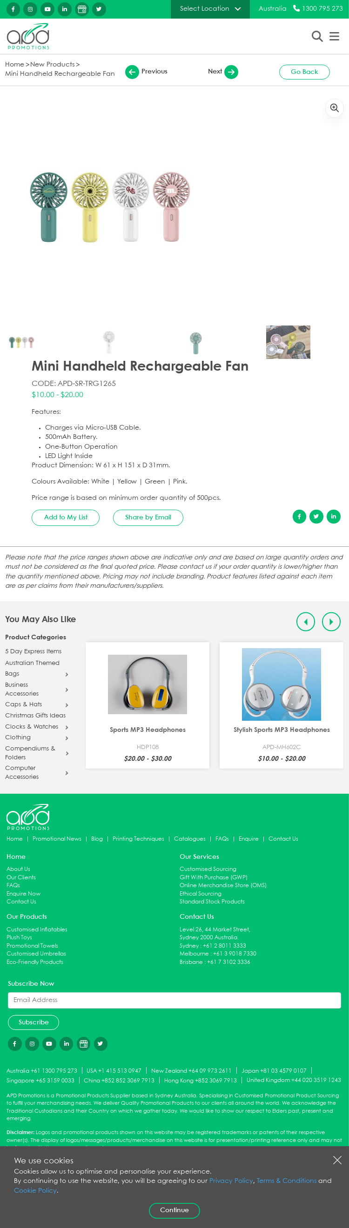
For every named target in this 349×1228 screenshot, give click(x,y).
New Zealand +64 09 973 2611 (191, 1071)
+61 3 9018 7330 (234, 953)
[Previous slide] (305, 621)
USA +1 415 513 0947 (114, 1071)
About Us (18, 869)
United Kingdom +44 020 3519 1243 (294, 1080)
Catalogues (190, 839)
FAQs (222, 839)
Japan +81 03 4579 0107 (274, 1071)
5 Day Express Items (33, 652)
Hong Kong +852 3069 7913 (200, 1080)
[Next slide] (331, 621)
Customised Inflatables (37, 929)
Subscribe (34, 1022)
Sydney (189, 946)
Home (14, 65)
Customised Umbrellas (36, 953)
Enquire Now (23, 893)
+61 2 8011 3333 (224, 946)
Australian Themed (32, 663)
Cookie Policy (35, 1191)
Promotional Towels (32, 946)
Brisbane (191, 962)
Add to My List (65, 517)
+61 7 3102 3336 (228, 962)
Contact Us (283, 839)
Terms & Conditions (286, 1181)
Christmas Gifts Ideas (35, 716)
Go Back (304, 72)
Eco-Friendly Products (35, 962)
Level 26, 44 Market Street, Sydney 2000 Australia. (215, 934)
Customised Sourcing (208, 869)
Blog (97, 839)
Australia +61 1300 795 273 (42, 1071)
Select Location (204, 9)
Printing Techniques (138, 839)
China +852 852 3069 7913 (119, 1080)
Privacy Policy (231, 1181)
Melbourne (194, 953)
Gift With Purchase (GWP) (214, 877)
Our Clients (21, 877)
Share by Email (148, 517)
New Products (52, 65)
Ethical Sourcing (200, 893)
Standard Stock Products (212, 901)
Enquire (249, 839)
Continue (174, 1210)
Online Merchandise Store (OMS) (223, 885)
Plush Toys (19, 937)
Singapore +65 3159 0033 (40, 1080)
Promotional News (57, 839)
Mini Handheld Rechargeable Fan (60, 74)
